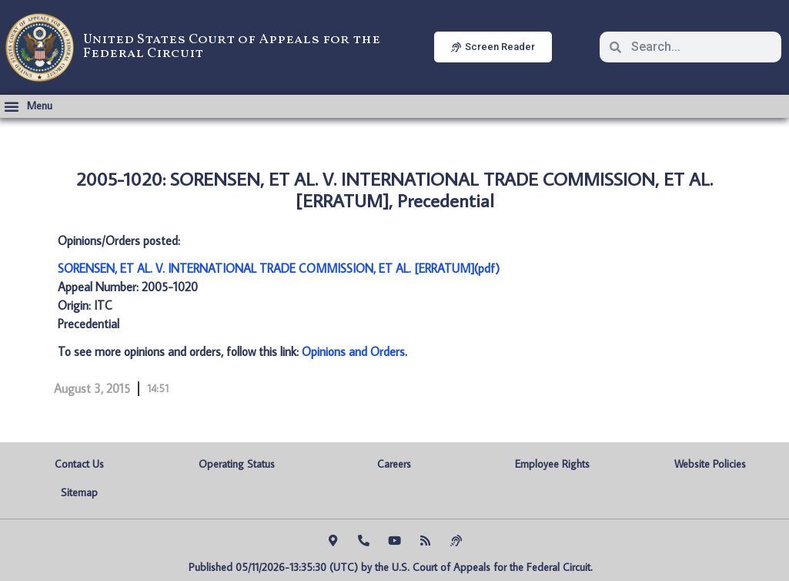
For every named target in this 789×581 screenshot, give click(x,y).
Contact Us (79, 464)
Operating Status (237, 464)
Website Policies (710, 464)
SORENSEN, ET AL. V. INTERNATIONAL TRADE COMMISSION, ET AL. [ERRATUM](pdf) (279, 268)
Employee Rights (552, 464)
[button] (28, 106)
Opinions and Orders (353, 351)
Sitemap (79, 492)
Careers (394, 464)
